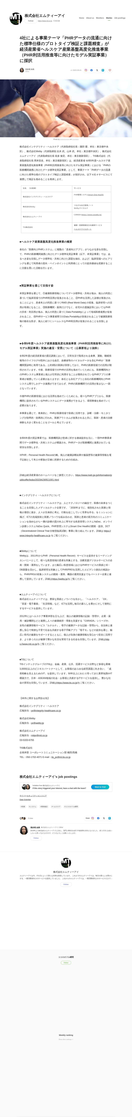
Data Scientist (25, 800)
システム (33, 807)
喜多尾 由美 (29, 69)
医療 (23, 807)
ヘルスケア (56, 807)
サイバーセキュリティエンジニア (33, 796)
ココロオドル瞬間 (71, 807)
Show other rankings (66, 1039)
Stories (109, 18)
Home (81, 18)
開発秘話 (44, 807)
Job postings (119, 18)
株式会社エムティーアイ (45, 15)
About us (90, 18)
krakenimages (65, 139)
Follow (30, 21)
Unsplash (75, 139)
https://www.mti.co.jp (45, 21)
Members (100, 18)
